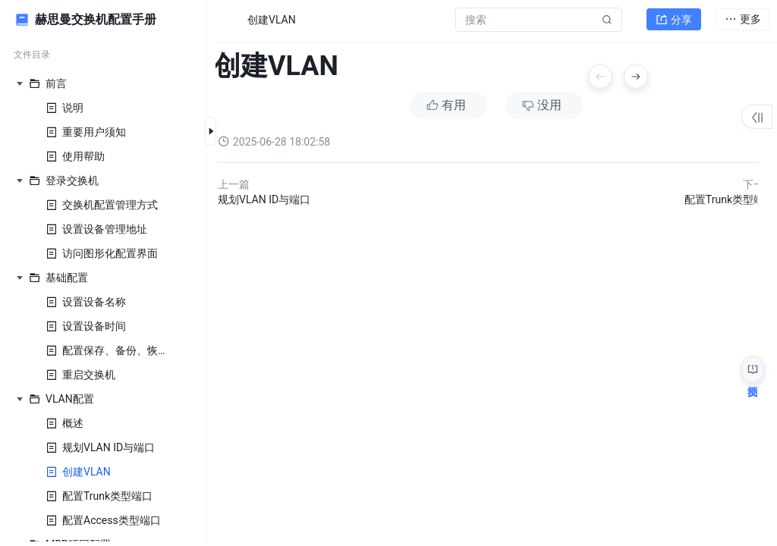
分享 (674, 19)
